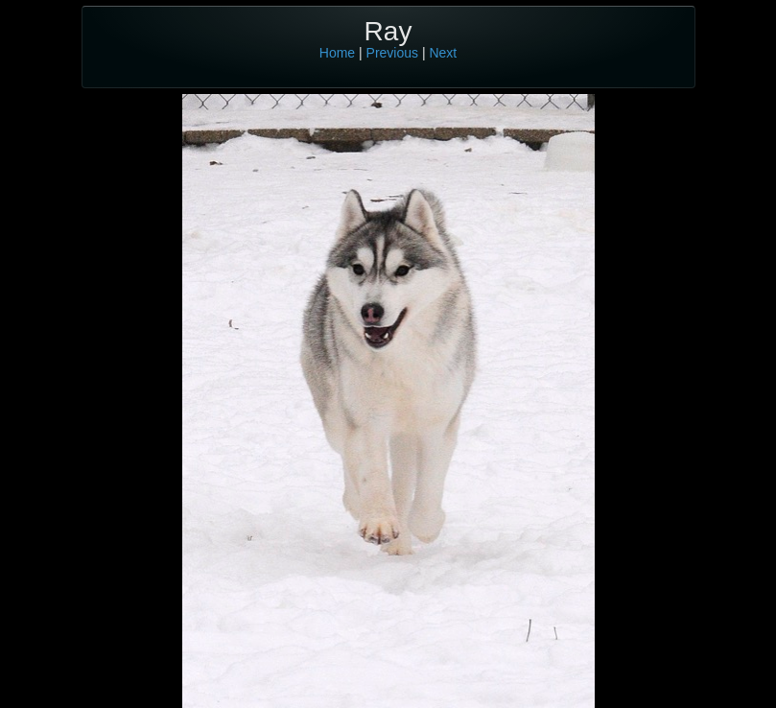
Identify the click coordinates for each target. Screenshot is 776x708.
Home (337, 52)
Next (443, 52)
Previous (392, 52)
